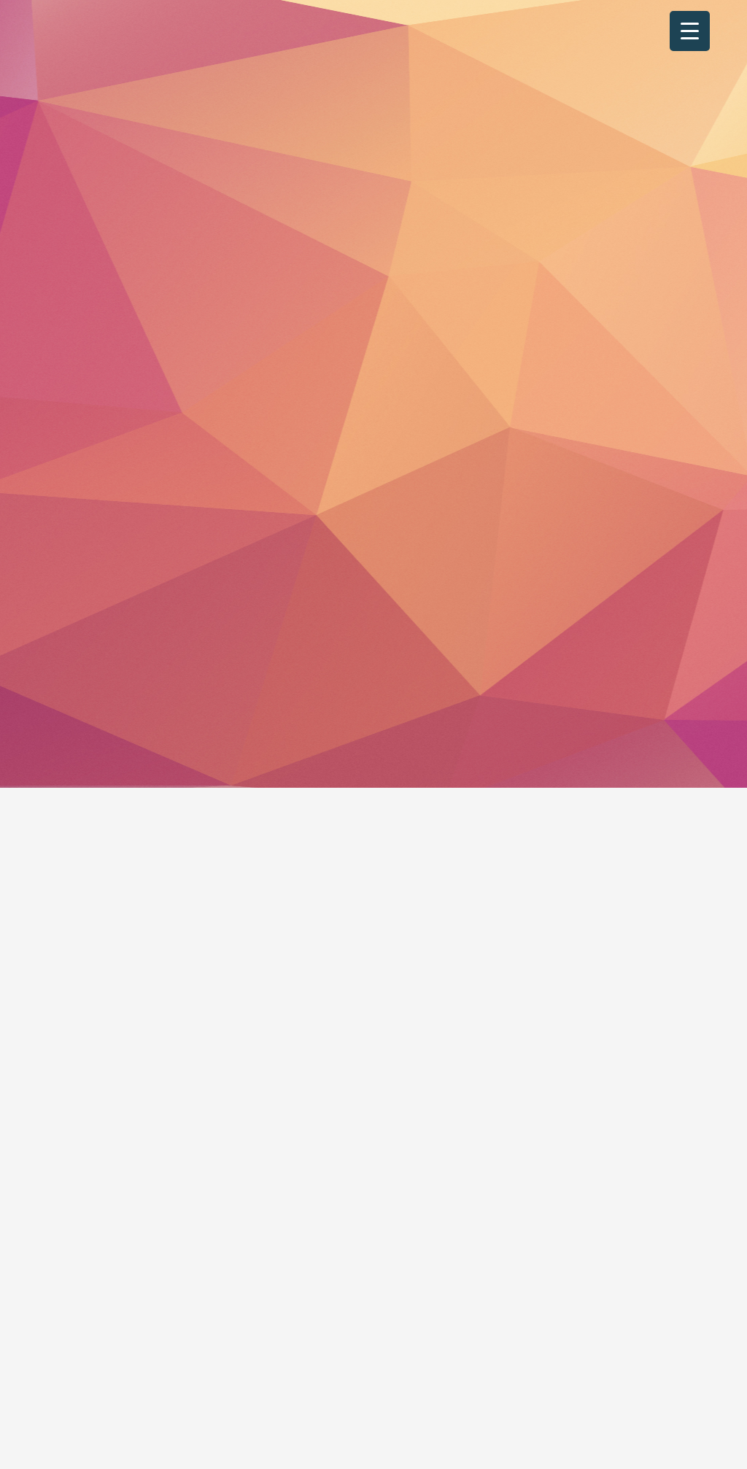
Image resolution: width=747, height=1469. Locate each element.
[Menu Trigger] (690, 31)
